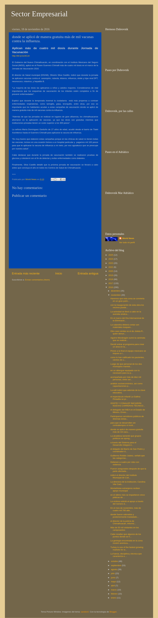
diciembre (116, 291)
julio (113, 573)
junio (113, 577)
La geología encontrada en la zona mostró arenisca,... (126, 541)
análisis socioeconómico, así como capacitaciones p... (126, 384)
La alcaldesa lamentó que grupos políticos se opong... (125, 437)
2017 (111, 283)
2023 (111, 263)
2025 (111, 255)
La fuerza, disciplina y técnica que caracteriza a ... (126, 555)
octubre (114, 561)
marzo (114, 590)
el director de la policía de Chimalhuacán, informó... (123, 522)
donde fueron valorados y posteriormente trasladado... (124, 515)
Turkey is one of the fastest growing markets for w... (126, 548)
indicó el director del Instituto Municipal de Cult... (123, 476)
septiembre (116, 565)
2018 (111, 279)
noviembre (116, 295)
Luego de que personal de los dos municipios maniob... (126, 365)
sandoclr (85, 612)
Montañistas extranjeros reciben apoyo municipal (125, 489)
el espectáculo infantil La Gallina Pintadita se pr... (125, 397)
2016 (111, 287)
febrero (114, 594)
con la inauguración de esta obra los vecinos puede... (127, 306)
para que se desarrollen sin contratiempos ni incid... (123, 424)
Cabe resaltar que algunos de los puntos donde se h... (125, 535)
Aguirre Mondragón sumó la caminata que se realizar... (127, 339)
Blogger (113, 612)
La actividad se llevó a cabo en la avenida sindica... (125, 312)
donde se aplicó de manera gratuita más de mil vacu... (126, 430)
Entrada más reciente (26, 273)
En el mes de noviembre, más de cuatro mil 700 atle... (125, 509)
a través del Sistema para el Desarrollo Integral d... (123, 443)
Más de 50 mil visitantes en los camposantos (124, 528)
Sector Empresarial (39, 14)
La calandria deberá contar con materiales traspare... (124, 326)
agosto (114, 569)
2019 (111, 275)
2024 (111, 259)
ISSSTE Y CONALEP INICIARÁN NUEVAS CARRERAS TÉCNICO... (127, 404)
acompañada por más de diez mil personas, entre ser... (125, 378)
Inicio (58, 273)
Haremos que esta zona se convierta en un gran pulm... (127, 299)
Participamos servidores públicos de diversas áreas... (127, 417)
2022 (111, 267)
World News (128, 238)
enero (114, 598)
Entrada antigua (88, 273)
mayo (114, 581)
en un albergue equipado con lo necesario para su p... (125, 371)
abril (113, 585)
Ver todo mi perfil (127, 242)
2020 (111, 271)
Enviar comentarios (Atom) (37, 280)
